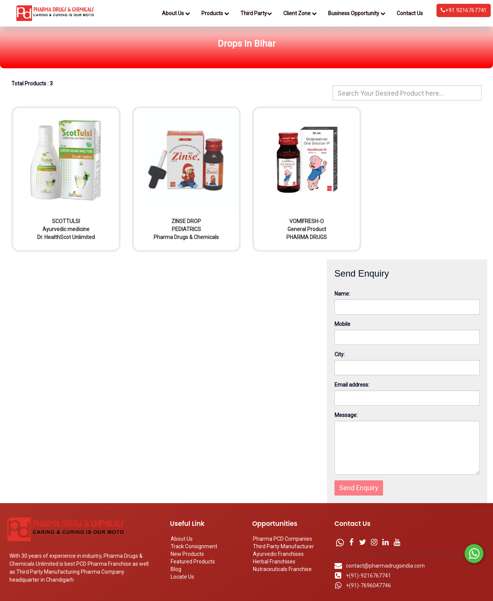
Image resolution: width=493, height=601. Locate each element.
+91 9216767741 (464, 10)
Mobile (342, 324)
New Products (187, 554)
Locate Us (182, 577)
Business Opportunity (356, 13)
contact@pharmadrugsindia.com (385, 566)
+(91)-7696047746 (368, 585)
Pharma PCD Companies (282, 539)
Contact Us (410, 13)
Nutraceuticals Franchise (282, 569)
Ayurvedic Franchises (278, 554)
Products (215, 13)
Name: (342, 294)
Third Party (256, 13)
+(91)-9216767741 (368, 576)
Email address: (351, 385)
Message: (346, 415)
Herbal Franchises (274, 562)
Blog (176, 569)
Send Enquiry (358, 488)
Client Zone (300, 13)
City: (339, 354)
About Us (176, 13)
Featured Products (193, 562)
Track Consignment (194, 546)
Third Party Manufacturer (283, 546)
